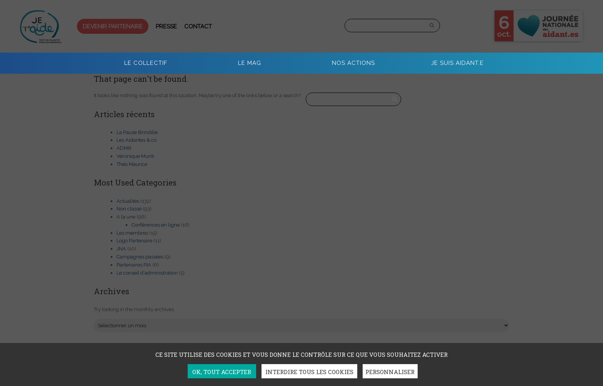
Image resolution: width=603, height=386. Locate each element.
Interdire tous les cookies (309, 372)
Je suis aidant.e (457, 63)
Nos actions (353, 63)
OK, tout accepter (221, 372)
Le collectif (145, 63)
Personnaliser (390, 372)
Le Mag (249, 63)
